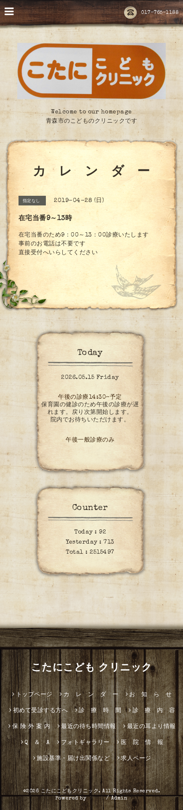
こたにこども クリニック (91, 668)
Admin (119, 798)
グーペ (96, 798)
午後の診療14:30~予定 (90, 397)
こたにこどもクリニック (70, 791)
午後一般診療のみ (90, 440)
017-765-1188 (151, 13)
